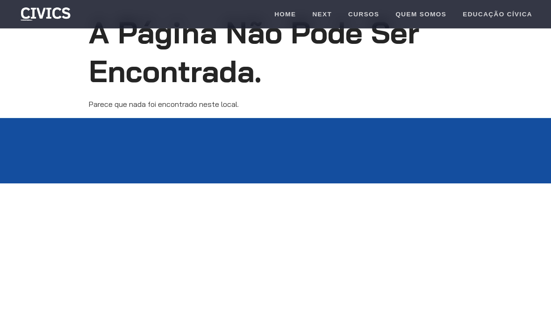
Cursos (363, 14)
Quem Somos (420, 14)
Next (322, 14)
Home (285, 14)
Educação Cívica (497, 14)
